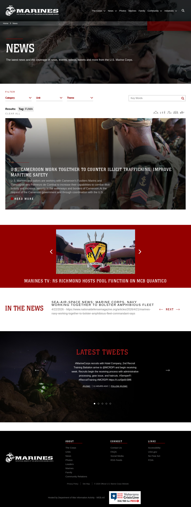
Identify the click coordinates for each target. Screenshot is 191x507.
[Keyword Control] (157, 98)
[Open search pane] (183, 10)
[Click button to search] (182, 98)
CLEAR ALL (13, 113)
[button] (66, 251)
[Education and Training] (162, 112)
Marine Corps (29, 463)
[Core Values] (169, 112)
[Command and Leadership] (175, 112)
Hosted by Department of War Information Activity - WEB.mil (76, 497)
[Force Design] (155, 112)
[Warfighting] (182, 112)
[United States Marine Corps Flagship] (32, 10)
